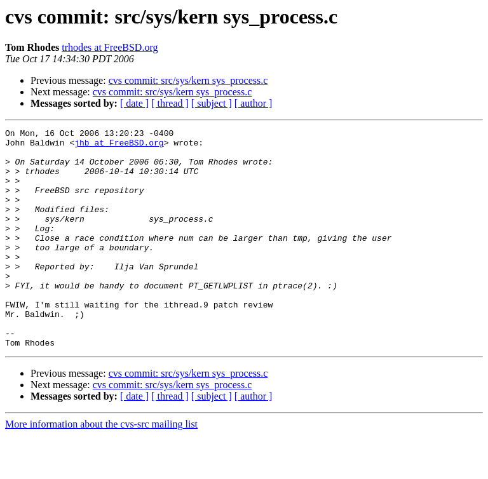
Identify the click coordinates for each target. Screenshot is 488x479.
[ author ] (253, 103)
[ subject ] (211, 103)
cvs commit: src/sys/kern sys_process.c (188, 80)
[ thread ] (170, 103)
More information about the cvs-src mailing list (101, 467)
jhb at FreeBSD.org (118, 146)
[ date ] (134, 103)
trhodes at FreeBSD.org (110, 47)
